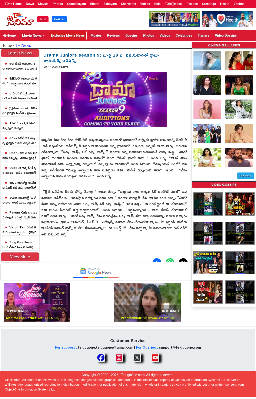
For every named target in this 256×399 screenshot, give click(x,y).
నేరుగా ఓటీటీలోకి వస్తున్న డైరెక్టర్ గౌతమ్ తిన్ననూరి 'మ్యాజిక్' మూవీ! (19, 140)
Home (9, 35)
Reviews (113, 35)
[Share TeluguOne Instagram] (119, 357)
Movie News (32, 35)
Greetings (209, 4)
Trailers (203, 35)
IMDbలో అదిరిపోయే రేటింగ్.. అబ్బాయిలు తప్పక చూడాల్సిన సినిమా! (19, 81)
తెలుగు (43, 19)
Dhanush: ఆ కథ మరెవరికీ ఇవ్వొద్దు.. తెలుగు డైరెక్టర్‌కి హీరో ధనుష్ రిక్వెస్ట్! (19, 155)
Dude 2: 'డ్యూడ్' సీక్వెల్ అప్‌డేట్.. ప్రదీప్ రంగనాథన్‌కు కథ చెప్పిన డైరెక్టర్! (19, 170)
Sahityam (110, 4)
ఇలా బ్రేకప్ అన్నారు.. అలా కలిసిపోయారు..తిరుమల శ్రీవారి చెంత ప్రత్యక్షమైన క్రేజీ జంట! (19, 66)
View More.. (245, 175)
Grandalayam (76, 4)
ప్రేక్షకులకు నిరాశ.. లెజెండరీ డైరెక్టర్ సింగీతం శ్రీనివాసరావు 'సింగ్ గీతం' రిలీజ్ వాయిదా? (19, 110)
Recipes (192, 4)
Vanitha (239, 4)
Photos (58, 4)
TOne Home (13, 4)
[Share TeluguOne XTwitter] (137, 357)
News (30, 4)
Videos (145, 4)
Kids (157, 4)
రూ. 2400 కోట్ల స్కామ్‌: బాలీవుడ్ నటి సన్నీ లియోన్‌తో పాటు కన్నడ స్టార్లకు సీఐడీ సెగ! (19, 185)
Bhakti (94, 4)
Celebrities (184, 35)
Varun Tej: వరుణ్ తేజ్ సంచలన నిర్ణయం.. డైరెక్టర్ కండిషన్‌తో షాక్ (19, 229)
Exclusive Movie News (68, 35)
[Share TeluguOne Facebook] (101, 357)
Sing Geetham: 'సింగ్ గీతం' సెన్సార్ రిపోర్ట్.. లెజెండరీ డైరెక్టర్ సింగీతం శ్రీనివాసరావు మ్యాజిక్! (19, 244)
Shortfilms (128, 4)
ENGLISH (59, 19)
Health (224, 4)
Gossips (131, 35)
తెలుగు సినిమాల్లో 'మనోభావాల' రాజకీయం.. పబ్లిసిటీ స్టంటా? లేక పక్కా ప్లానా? (19, 200)
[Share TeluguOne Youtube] (155, 357)
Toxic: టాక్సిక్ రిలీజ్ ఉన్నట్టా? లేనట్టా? (18, 125)
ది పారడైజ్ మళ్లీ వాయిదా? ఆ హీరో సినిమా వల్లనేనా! (19, 95)
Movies (43, 4)
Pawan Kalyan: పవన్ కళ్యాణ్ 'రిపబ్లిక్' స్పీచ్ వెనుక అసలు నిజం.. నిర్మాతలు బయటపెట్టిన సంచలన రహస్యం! (19, 215)
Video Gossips (226, 35)
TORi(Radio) (173, 4)
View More (20, 256)
